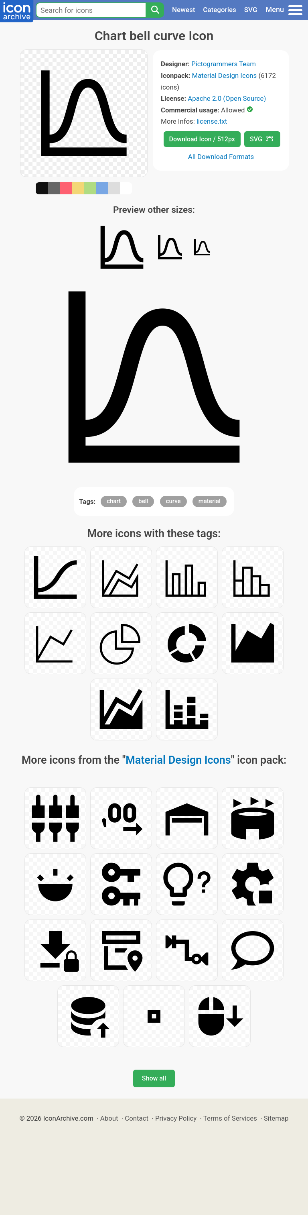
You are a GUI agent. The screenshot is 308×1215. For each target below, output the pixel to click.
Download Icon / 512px (202, 139)
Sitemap (276, 1118)
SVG (250, 10)
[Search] (155, 10)
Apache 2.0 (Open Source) (227, 98)
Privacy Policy (176, 1118)
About (109, 1118)
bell (143, 501)
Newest (183, 10)
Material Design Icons (224, 75)
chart (114, 501)
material (210, 501)
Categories (219, 10)
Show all (154, 1078)
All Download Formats (221, 157)
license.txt (212, 121)
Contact (136, 1118)
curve (173, 501)
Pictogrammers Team (223, 64)
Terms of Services (230, 1118)
